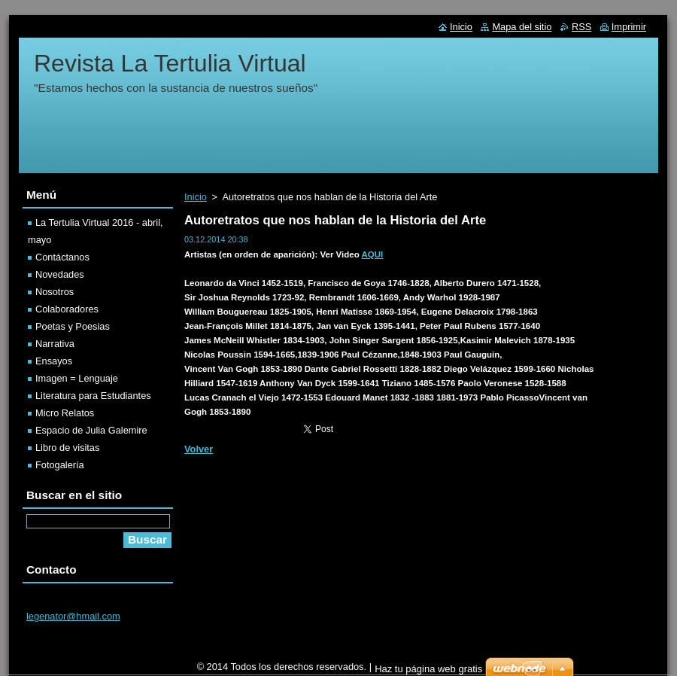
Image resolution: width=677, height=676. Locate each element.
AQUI (373, 254)
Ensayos (53, 361)
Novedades (59, 274)
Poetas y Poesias (72, 326)
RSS (581, 26)
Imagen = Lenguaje (76, 378)
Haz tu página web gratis (428, 668)
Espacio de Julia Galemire (91, 430)
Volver (198, 449)
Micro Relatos (64, 413)
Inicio (195, 196)
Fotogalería (59, 464)
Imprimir (629, 26)
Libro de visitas (67, 447)
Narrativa (54, 343)
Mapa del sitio (521, 26)
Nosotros (54, 291)
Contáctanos (62, 257)
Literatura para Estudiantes (93, 395)
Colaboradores (67, 309)
